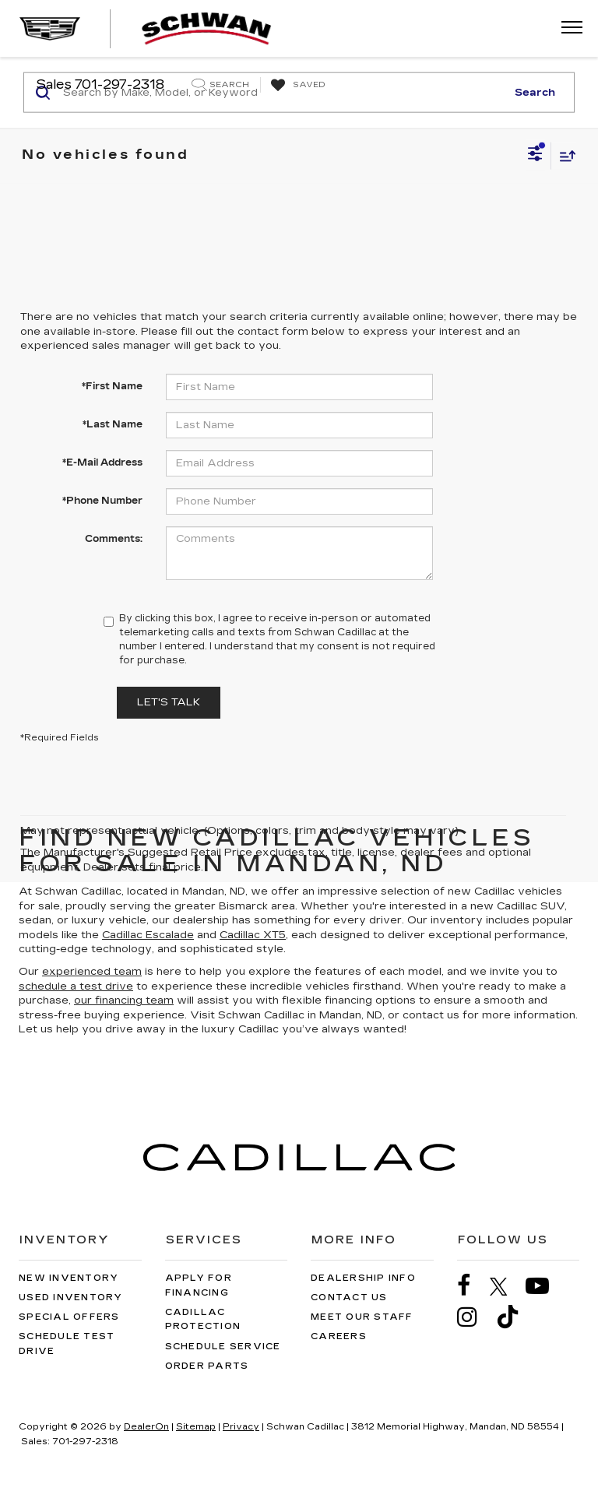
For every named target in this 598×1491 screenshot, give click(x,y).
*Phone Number (102, 500)
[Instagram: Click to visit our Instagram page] (475, 1317)
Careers (339, 1336)
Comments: (113, 538)
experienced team (92, 971)
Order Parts (207, 1366)
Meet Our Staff (362, 1317)
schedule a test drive (76, 986)
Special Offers (69, 1317)
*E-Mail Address (102, 462)
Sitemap (196, 1427)
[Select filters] (535, 155)
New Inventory (68, 1278)
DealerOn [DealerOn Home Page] (146, 1427)
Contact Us (349, 1297)
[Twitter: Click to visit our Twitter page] (506, 1286)
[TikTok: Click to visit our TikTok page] (515, 1317)
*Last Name (112, 424)
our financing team (124, 1000)
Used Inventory (71, 1297)
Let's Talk (168, 702)
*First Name (112, 386)
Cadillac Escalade (148, 935)
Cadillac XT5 (253, 935)
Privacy (241, 1427)
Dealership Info (363, 1278)
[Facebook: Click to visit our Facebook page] (472, 1286)
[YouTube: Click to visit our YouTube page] (545, 1286)
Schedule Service (223, 1347)
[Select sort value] (563, 155)
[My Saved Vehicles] (296, 85)
